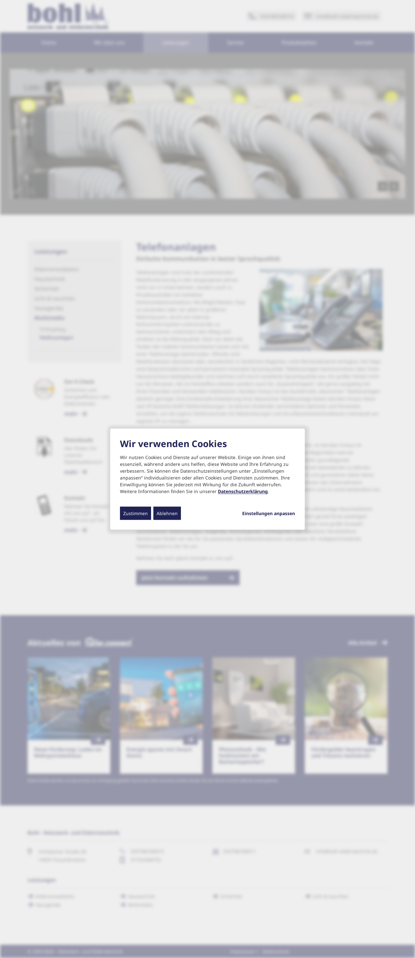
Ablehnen (167, 513)
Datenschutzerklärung (243, 491)
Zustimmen (135, 513)
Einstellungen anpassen (268, 513)
